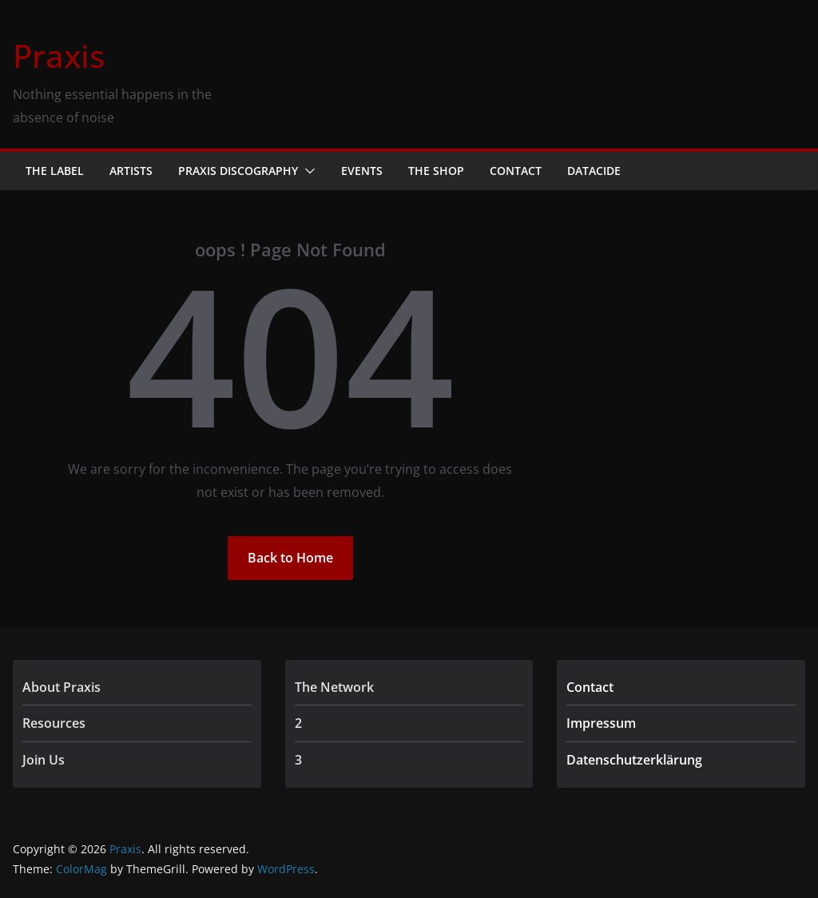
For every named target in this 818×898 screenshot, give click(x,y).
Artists (131, 170)
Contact (516, 170)
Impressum (601, 723)
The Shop (436, 170)
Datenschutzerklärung (634, 760)
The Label (55, 170)
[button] (307, 171)
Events (362, 170)
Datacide (594, 170)
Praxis (59, 55)
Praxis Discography (238, 170)
